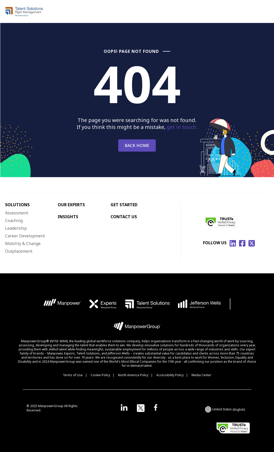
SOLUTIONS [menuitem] (17, 204)
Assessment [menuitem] (16, 213)
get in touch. (182, 127)
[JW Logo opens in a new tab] (200, 304)
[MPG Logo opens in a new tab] (137, 327)
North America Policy (133, 375)
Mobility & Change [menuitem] (23, 243)
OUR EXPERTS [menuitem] (71, 204)
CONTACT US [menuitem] (124, 216)
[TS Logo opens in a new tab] (147, 304)
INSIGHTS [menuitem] (68, 216)
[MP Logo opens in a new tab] (62, 304)
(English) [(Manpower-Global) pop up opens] (225, 409)
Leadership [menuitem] (16, 228)
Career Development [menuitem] (25, 236)
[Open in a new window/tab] (124, 408)
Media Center (201, 375)
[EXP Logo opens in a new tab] (103, 304)
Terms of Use (73, 375)
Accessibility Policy (170, 375)
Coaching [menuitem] (14, 220)
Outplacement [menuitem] (18, 251)
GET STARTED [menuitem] (124, 204)
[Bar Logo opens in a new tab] (230, 304)
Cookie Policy (100, 375)
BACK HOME (137, 145)
